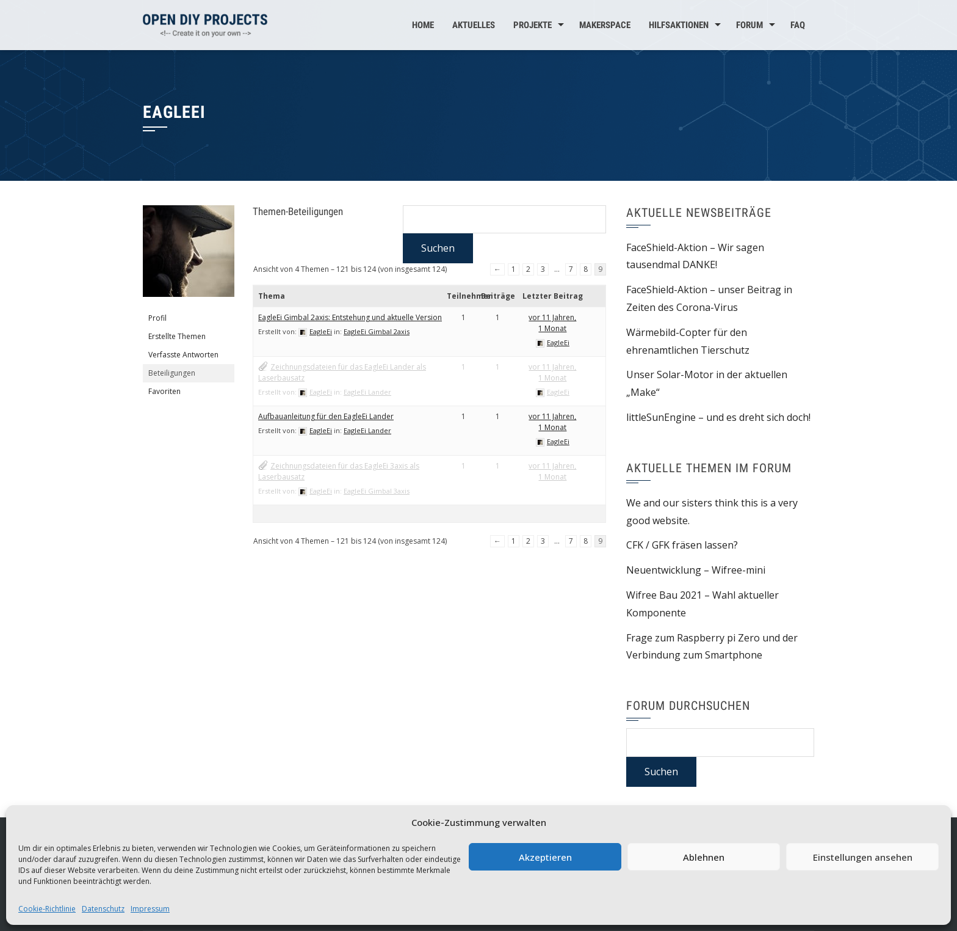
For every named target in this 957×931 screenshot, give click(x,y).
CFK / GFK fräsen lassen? (682, 545)
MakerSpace (604, 25)
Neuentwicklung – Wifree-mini (695, 570)
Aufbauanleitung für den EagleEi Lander (326, 416)
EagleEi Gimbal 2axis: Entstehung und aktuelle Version (350, 317)
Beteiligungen (171, 373)
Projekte (532, 25)
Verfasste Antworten (183, 354)
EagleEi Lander (367, 391)
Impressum (150, 909)
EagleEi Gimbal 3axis (377, 490)
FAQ (797, 25)
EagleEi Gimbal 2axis (377, 331)
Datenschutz (103, 909)
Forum (749, 25)
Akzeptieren (545, 857)
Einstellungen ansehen (862, 857)
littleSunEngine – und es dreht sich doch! (718, 417)
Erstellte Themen (177, 336)
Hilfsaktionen (679, 25)
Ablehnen (703, 857)
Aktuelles (473, 25)
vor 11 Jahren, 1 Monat (552, 323)
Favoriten (164, 391)
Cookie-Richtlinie (47, 909)
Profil (157, 318)
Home (423, 25)
